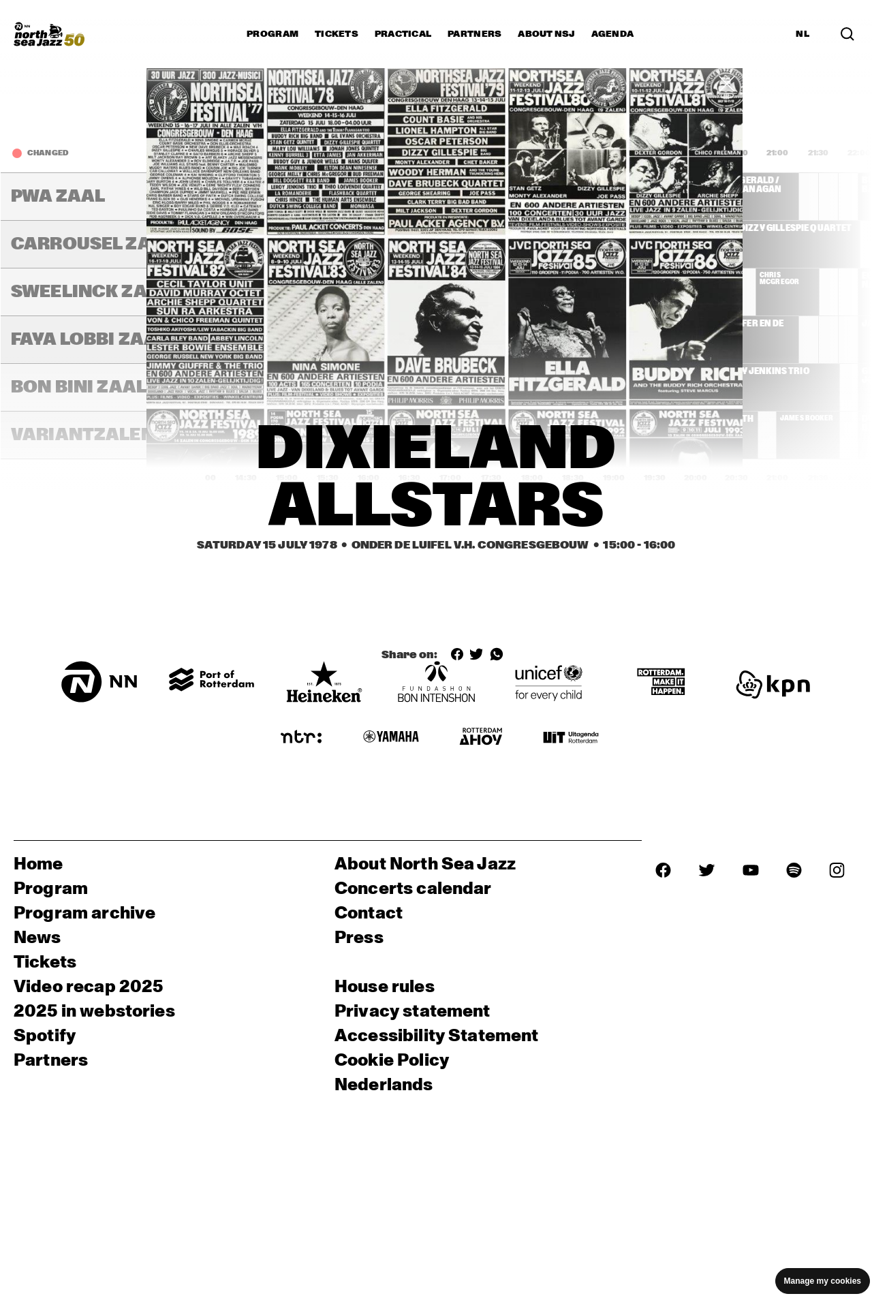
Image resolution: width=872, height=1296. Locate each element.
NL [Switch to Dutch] (802, 34)
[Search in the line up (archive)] (847, 34)
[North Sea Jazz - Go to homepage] (49, 34)
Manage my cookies (822, 1281)
